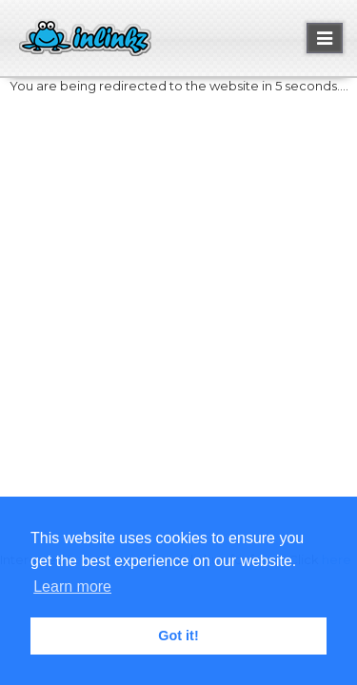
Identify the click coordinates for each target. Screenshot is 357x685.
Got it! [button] (178, 635)
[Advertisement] (178, 293)
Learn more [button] (72, 586)
